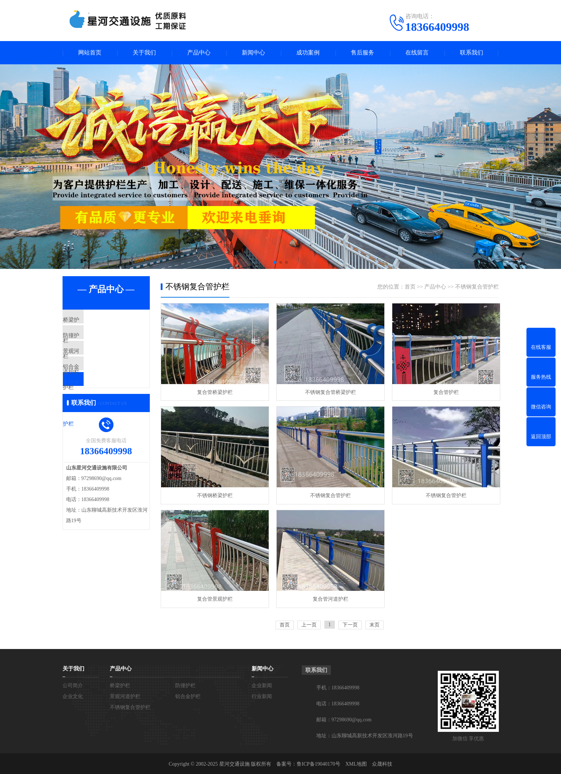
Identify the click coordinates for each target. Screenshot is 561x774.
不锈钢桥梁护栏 (214, 495)
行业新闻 (262, 695)
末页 (374, 623)
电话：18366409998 (338, 702)
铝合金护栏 (93, 385)
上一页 (309, 623)
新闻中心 (253, 53)
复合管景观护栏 (214, 598)
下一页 (350, 623)
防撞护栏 (90, 342)
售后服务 (362, 53)
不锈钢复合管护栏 (101, 407)
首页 (410, 287)
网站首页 (89, 53)
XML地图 (356, 763)
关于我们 (144, 53)
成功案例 (308, 53)
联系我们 (471, 53)
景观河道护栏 (96, 364)
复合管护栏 (444, 392)
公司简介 (73, 684)
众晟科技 (382, 763)
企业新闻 (262, 684)
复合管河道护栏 (329, 598)
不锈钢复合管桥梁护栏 (329, 392)
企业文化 (73, 695)
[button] (274, 262)
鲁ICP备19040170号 (318, 763)
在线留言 (417, 53)
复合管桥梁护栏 (214, 392)
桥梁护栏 (90, 321)
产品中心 (199, 53)
